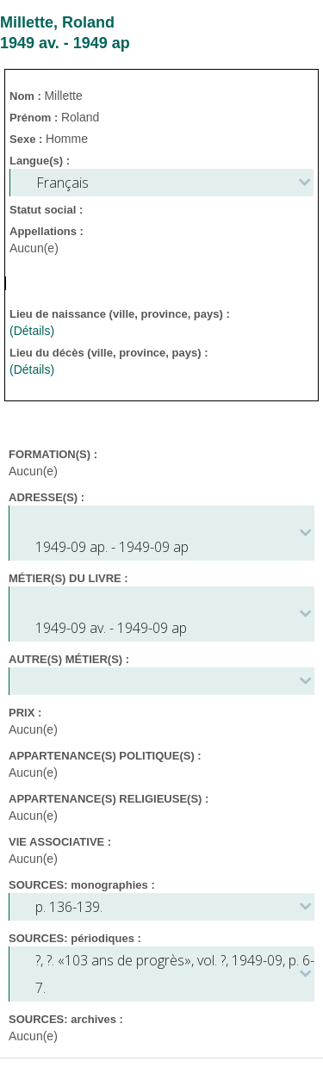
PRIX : (25, 712)
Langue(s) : (39, 160)
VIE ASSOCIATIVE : (60, 841)
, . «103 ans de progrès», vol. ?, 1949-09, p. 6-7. (174, 974)
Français (62, 182)
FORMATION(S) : (53, 454)
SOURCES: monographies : (82, 884)
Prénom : (35, 117)
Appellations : (46, 231)
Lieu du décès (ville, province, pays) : (110, 352)
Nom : (26, 96)
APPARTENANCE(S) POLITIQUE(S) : (105, 755)
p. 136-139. (68, 906)
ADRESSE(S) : (46, 497)
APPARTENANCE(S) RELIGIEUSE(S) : (108, 798)
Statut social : (46, 209)
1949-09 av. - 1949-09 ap (111, 627)
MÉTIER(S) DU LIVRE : (68, 578)
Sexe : (27, 139)
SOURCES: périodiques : (75, 938)
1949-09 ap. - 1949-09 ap (112, 546)
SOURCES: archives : (66, 1019)
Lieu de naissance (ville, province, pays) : (121, 313)
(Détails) (31, 331)
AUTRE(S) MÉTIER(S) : (69, 659)
